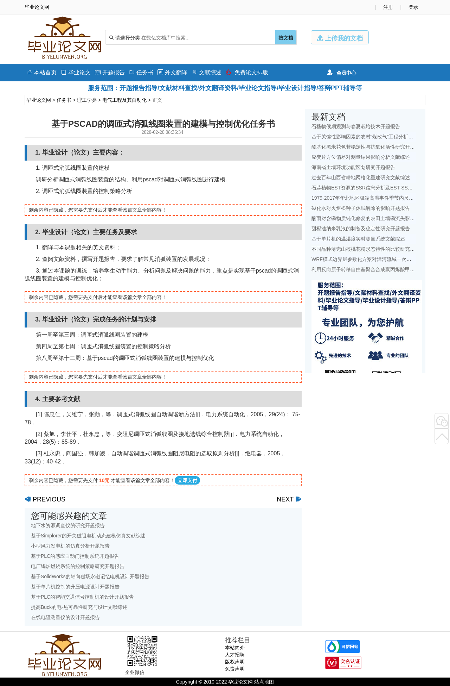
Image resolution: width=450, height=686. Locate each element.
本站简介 (235, 647)
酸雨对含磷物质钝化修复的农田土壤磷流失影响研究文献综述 (377, 218)
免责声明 (235, 669)
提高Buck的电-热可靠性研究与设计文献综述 (79, 607)
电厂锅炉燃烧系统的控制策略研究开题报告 (77, 566)
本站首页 (42, 72)
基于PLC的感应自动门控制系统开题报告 (75, 556)
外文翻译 (172, 72)
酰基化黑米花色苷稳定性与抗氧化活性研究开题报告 (368, 147)
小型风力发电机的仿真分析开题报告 (70, 546)
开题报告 (110, 72)
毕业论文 (76, 72)
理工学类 (87, 100)
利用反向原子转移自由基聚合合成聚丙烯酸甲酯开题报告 (373, 269)
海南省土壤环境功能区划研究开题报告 (353, 167)
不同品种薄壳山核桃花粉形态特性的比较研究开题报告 (370, 249)
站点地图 (264, 682)
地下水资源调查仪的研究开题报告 (68, 525)
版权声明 (235, 662)
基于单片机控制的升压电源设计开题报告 (75, 587)
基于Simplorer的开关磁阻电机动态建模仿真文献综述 (88, 535)
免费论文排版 (247, 72)
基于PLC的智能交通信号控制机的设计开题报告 (82, 597)
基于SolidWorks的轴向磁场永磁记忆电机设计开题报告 (90, 576)
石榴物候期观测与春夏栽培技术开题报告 (355, 126)
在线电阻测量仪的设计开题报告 (65, 617)
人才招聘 (235, 654)
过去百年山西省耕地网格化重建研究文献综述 (360, 177)
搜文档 (285, 37)
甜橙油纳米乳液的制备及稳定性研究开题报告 (360, 228)
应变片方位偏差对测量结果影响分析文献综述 (360, 157)
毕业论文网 (38, 100)
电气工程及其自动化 (124, 100)
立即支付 (187, 480)
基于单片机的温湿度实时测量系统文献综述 (358, 239)
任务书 (141, 72)
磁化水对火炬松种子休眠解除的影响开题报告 (360, 208)
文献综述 (206, 72)
